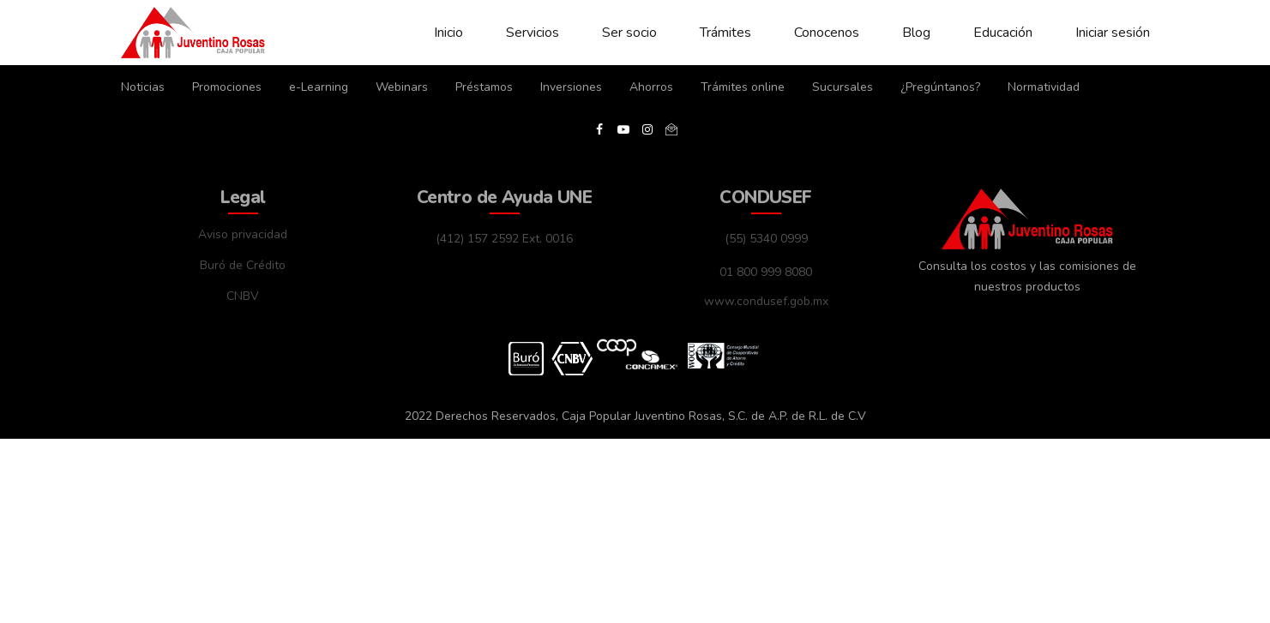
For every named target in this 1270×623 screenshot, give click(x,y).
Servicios (532, 32)
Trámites (725, 32)
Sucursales (842, 87)
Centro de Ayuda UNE (504, 197)
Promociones (227, 87)
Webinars (402, 87)
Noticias (143, 87)
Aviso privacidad (242, 234)
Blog (916, 32)
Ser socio (629, 32)
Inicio (448, 32)
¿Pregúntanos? (940, 87)
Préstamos (484, 87)
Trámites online (743, 87)
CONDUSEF (765, 197)
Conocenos (826, 32)
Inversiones (571, 87)
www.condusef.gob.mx (766, 301)
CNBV (242, 296)
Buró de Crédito (243, 265)
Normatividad (1044, 87)
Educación (1002, 32)
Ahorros (651, 87)
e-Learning (318, 87)
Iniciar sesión (1112, 32)
